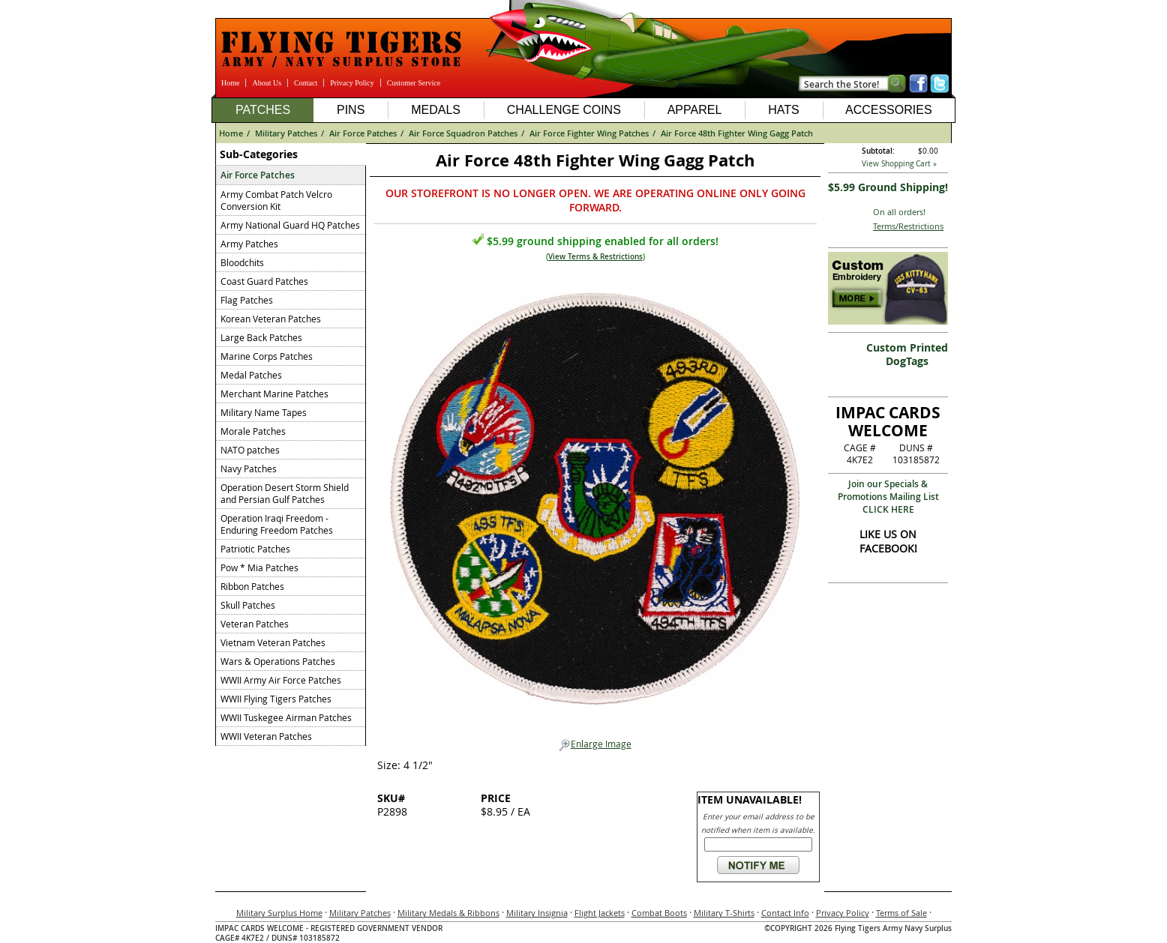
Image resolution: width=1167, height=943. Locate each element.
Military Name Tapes (263, 412)
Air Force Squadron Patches (463, 133)
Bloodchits (242, 262)
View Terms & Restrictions (595, 257)
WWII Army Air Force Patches (280, 680)
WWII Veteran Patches (266, 736)
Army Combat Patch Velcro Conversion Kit (276, 200)
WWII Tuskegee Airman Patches (286, 717)
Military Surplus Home (279, 912)
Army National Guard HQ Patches (290, 225)
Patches (263, 109)
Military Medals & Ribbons (449, 912)
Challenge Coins (564, 109)
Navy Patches (248, 468)
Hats (783, 109)
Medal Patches (251, 375)
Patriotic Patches (255, 549)
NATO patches (250, 450)
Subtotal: (878, 151)
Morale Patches (253, 431)
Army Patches (249, 244)
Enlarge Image (595, 744)
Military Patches (286, 133)
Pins (350, 109)
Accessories (888, 109)
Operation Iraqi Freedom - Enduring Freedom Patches (276, 524)
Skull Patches (247, 605)
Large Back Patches (261, 337)
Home (230, 83)
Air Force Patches (363, 133)
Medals (435, 109)
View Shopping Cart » (899, 164)
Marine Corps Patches (266, 356)
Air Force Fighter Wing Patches (589, 133)
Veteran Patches (254, 624)
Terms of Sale (901, 912)
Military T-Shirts (724, 912)
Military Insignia (537, 912)
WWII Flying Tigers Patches (276, 699)
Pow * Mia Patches (259, 567)
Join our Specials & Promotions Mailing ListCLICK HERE (888, 496)
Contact (305, 83)
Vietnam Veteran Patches (273, 642)
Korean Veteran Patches (270, 319)
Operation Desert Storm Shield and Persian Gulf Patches (284, 493)
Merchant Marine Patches (274, 394)
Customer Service (413, 83)
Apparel (695, 109)
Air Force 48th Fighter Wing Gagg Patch (737, 133)
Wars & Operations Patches (277, 661)
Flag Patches (246, 300)
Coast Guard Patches (264, 281)
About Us (266, 83)
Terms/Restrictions (908, 226)
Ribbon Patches (252, 586)
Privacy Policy (352, 83)
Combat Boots (659, 912)
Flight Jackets (599, 912)
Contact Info (785, 912)
